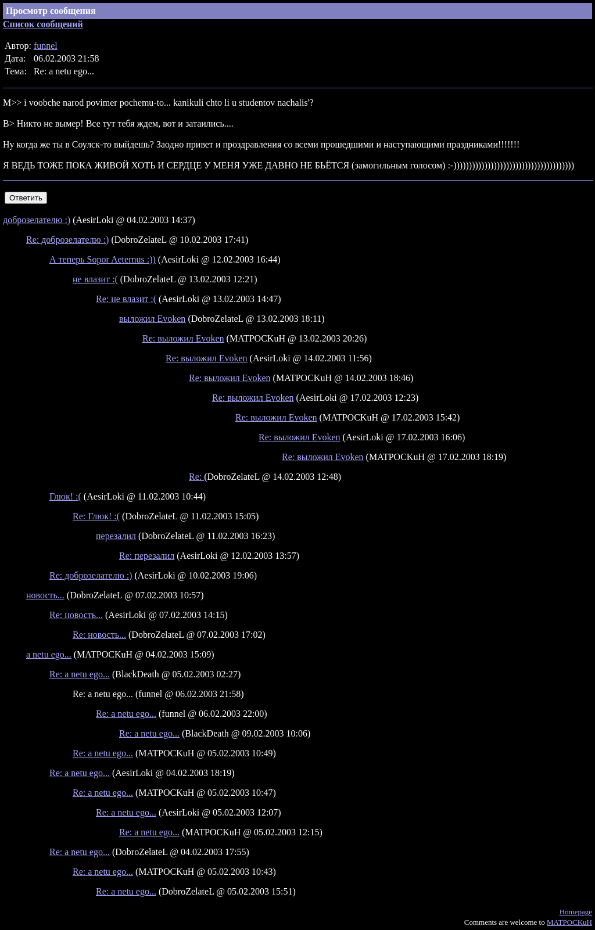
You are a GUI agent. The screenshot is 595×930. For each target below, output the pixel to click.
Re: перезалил (146, 556)
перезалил (116, 536)
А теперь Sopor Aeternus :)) (102, 259)
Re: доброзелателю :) (67, 240)
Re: (196, 477)
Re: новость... (76, 615)
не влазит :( (95, 279)
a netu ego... (48, 654)
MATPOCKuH (569, 922)
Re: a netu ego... (79, 674)
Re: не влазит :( (126, 299)
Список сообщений (43, 24)
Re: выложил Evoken (183, 338)
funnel (46, 46)
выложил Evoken (152, 319)
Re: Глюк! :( (96, 516)
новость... (45, 595)
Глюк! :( (65, 496)
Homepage (576, 911)
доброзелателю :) (36, 220)
